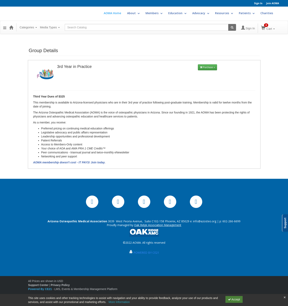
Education (177, 13)
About (133, 13)
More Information (119, 302)
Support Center (38, 285)
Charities (266, 13)
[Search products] (232, 27)
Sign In (258, 3)
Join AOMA (272, 3)
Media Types (50, 27)
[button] (4, 27)
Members (153, 13)
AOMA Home (112, 13)
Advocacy (200, 13)
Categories (28, 27)
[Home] (11, 27)
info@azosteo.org (204, 221)
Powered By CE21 (40, 289)
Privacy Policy (60, 285)
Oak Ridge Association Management (157, 225)
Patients (246, 13)
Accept (234, 299)
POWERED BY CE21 (146, 252)
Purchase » (207, 67)
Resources (224, 13)
